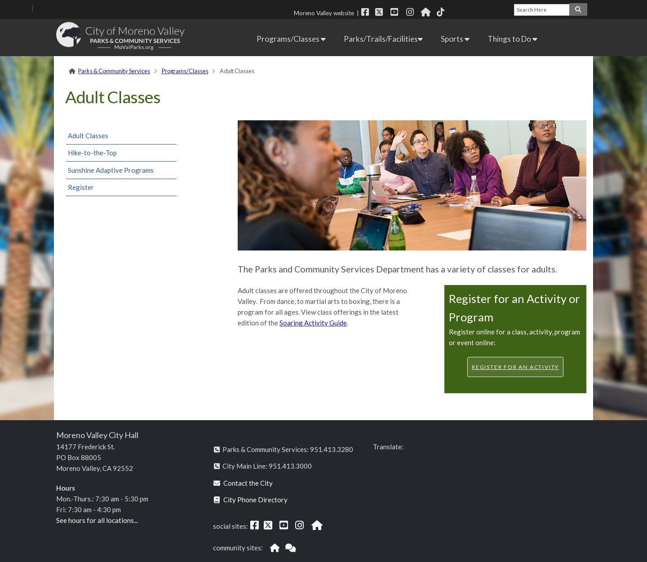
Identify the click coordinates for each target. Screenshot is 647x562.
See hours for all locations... (97, 520)
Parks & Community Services (114, 71)
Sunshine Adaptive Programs (111, 170)
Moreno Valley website (324, 13)
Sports (455, 39)
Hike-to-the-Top (92, 153)
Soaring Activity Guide (313, 323)
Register (81, 187)
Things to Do (512, 39)
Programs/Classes (291, 39)
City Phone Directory (250, 500)
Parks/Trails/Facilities (383, 39)
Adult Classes (88, 136)
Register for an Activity (515, 367)
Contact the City (243, 483)
